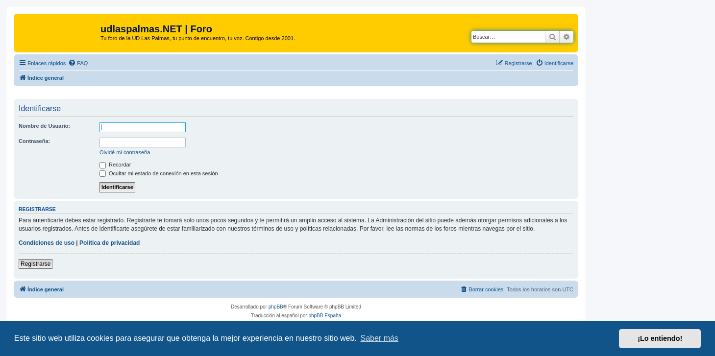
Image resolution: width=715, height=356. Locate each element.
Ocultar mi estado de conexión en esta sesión (158, 173)
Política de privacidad (109, 242)
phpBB (276, 306)
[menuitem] (78, 63)
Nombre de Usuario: (44, 126)
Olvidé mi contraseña (124, 152)
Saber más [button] (379, 338)
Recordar (115, 164)
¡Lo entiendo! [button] (660, 338)
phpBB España (324, 315)
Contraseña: (34, 141)
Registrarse (35, 264)
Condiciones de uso (46, 242)
